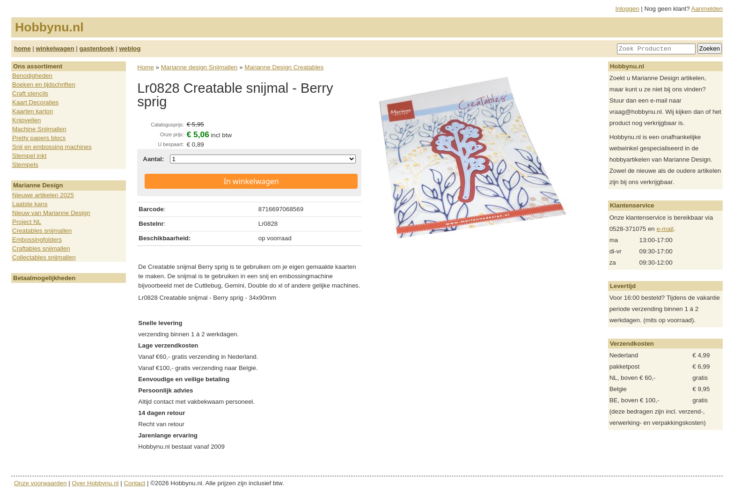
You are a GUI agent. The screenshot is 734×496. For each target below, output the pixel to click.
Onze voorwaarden (40, 483)
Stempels (25, 164)
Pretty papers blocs (39, 137)
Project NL (26, 221)
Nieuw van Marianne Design (51, 212)
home (22, 48)
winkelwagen (55, 48)
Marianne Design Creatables (283, 67)
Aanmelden (707, 8)
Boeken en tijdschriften (43, 84)
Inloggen (627, 8)
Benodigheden (32, 75)
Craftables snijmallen (41, 248)
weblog (129, 48)
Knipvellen (26, 120)
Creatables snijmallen (42, 230)
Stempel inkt (29, 155)
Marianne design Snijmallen (199, 67)
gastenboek (97, 48)
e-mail (664, 228)
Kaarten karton (32, 111)
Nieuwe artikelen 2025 (43, 195)
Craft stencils (30, 93)
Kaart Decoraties (35, 102)
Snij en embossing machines (52, 146)
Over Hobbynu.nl (95, 483)
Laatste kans (30, 203)
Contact (134, 483)
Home (145, 67)
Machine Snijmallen (39, 129)
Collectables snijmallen (44, 257)
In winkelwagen (251, 181)
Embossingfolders (37, 239)
